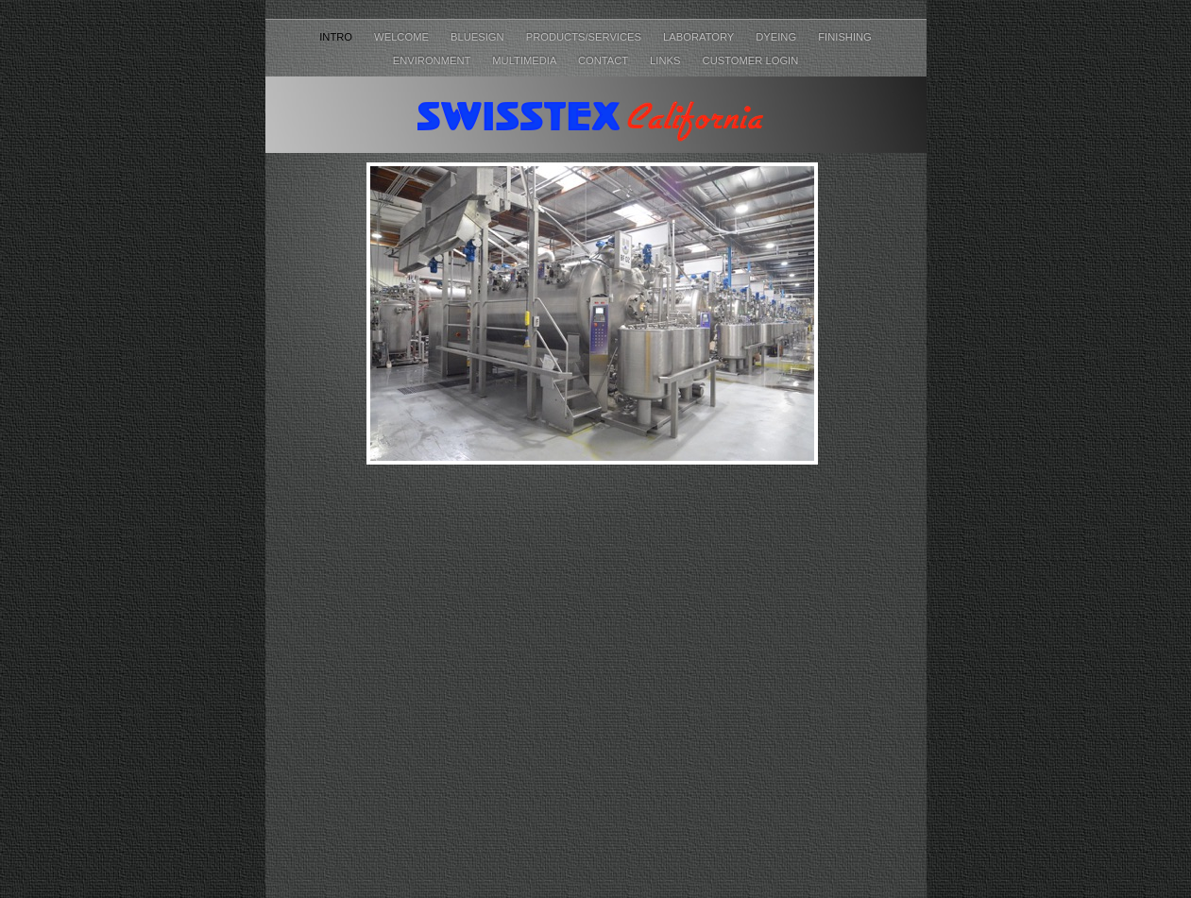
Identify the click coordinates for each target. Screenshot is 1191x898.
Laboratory (700, 36)
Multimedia (525, 60)
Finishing (845, 36)
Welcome (403, 36)
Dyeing (777, 36)
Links (666, 60)
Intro (337, 36)
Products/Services (585, 36)
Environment (433, 60)
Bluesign (479, 36)
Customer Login (751, 60)
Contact (604, 60)
